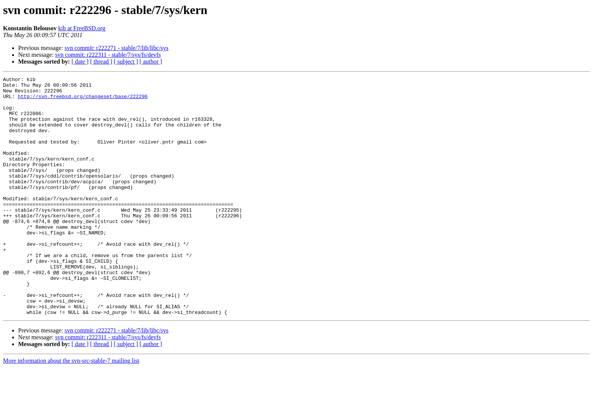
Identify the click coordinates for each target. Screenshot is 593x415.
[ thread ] (101, 61)
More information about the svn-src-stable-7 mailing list (71, 408)
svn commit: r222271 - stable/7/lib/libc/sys (117, 48)
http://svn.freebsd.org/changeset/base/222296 (82, 100)
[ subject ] (126, 61)
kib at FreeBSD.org (82, 28)
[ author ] (151, 61)
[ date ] (79, 61)
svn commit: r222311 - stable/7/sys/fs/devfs (108, 54)
